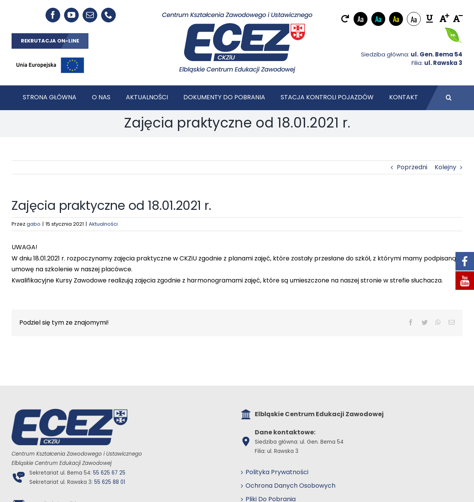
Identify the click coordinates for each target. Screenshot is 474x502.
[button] (448, 97)
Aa (360, 19)
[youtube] (71, 15)
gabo (34, 224)
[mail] (90, 15)
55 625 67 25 (109, 472)
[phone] (108, 15)
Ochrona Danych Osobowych (290, 485)
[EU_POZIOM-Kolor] (50, 55)
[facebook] (53, 15)
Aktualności (103, 224)
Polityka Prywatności (276, 472)
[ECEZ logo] (237, 14)
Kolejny (445, 167)
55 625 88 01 (109, 482)
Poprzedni (412, 167)
